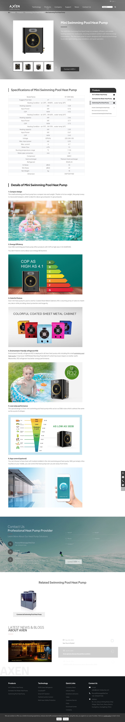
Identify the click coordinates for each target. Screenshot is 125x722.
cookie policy (107, 716)
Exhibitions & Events (72, 694)
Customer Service (71, 700)
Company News (71, 687)
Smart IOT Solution (44, 694)
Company (58, 7)
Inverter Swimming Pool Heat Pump (103, 107)
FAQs (67, 703)
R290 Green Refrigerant (45, 687)
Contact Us (87, 7)
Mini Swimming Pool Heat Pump (55, 12)
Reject (59, 719)
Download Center (71, 706)
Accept (66, 719)
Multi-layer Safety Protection (46, 700)
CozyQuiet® (41, 690)
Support (68, 7)
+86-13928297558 (97, 696)
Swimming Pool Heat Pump (34, 12)
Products (47, 7)
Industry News (70, 690)
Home (13, 12)
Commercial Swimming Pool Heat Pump (102, 113)
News (77, 7)
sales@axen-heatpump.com (100, 690)
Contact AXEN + (70, 69)
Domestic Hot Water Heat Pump (102, 98)
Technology (36, 7)
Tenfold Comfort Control (45, 697)
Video (67, 697)
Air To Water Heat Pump (99, 94)
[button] (10, 67)
